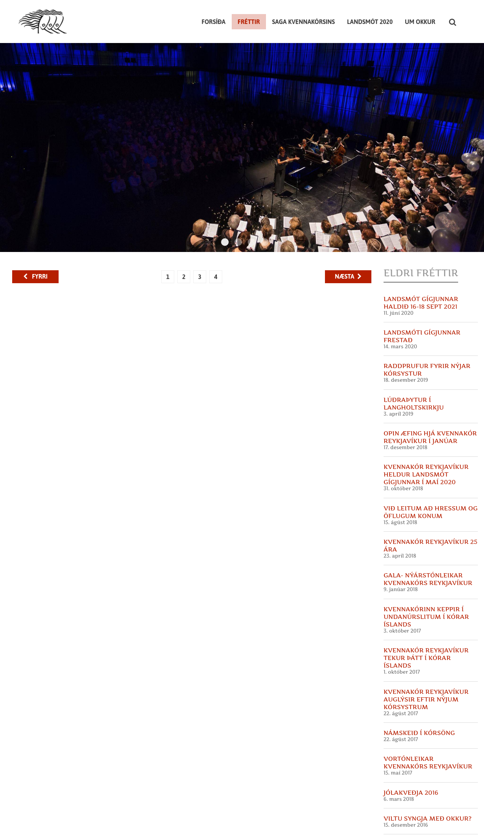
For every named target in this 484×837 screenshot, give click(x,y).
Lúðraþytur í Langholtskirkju (414, 364)
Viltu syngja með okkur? (427, 779)
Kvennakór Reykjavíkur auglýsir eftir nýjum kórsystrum (426, 660)
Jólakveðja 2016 (411, 753)
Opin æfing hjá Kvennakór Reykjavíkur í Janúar (430, 397)
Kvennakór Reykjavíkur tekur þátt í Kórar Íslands (426, 618)
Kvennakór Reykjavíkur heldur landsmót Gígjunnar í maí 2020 (426, 435)
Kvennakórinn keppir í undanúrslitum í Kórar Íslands (426, 577)
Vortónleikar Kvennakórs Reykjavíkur (428, 723)
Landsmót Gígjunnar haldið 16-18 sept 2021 (421, 263)
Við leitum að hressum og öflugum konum (431, 472)
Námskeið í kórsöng (419, 693)
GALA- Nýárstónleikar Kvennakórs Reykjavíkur (428, 540)
